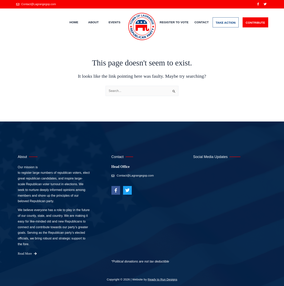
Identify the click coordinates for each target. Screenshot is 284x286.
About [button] (93, 22)
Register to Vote (174, 22)
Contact (201, 22)
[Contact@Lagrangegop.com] (36, 4)
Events (114, 22)
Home (73, 22)
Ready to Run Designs (162, 279)
